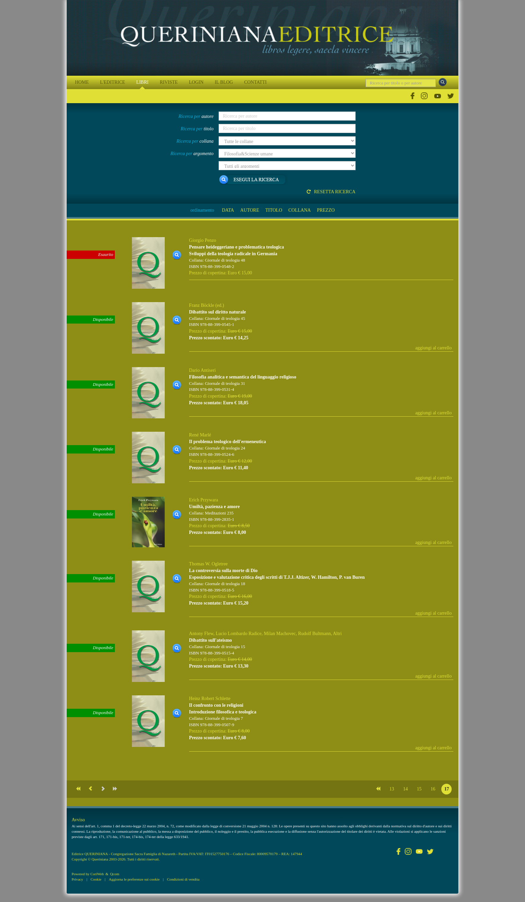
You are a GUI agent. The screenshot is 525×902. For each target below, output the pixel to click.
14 (405, 788)
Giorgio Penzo (202, 240)
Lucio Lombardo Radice (238, 633)
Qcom (114, 874)
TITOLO (273, 210)
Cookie (95, 879)
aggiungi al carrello (433, 347)
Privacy (77, 879)
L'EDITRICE (112, 82)
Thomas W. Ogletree (208, 563)
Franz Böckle (201, 305)
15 (419, 788)
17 (446, 788)
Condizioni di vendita (183, 879)
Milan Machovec (280, 633)
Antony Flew (201, 633)
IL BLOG (224, 82)
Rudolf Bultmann (314, 633)
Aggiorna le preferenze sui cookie (134, 879)
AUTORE (249, 210)
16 (433, 788)
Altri (337, 633)
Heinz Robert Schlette (210, 698)
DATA (228, 210)
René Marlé (200, 434)
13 (391, 788)
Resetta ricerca (331, 191)
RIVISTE (169, 82)
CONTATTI (255, 82)
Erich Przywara (203, 499)
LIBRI (142, 82)
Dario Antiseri (202, 370)
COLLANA (299, 210)
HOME (82, 82)
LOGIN (196, 82)
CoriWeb (97, 874)
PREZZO (326, 210)
